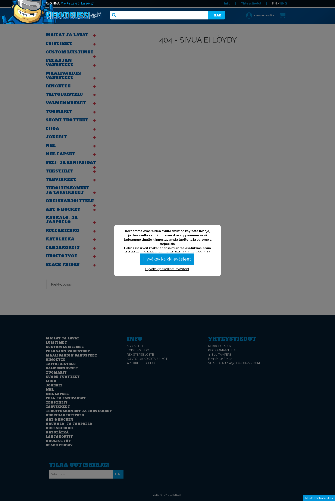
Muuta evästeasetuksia (319, 498)
